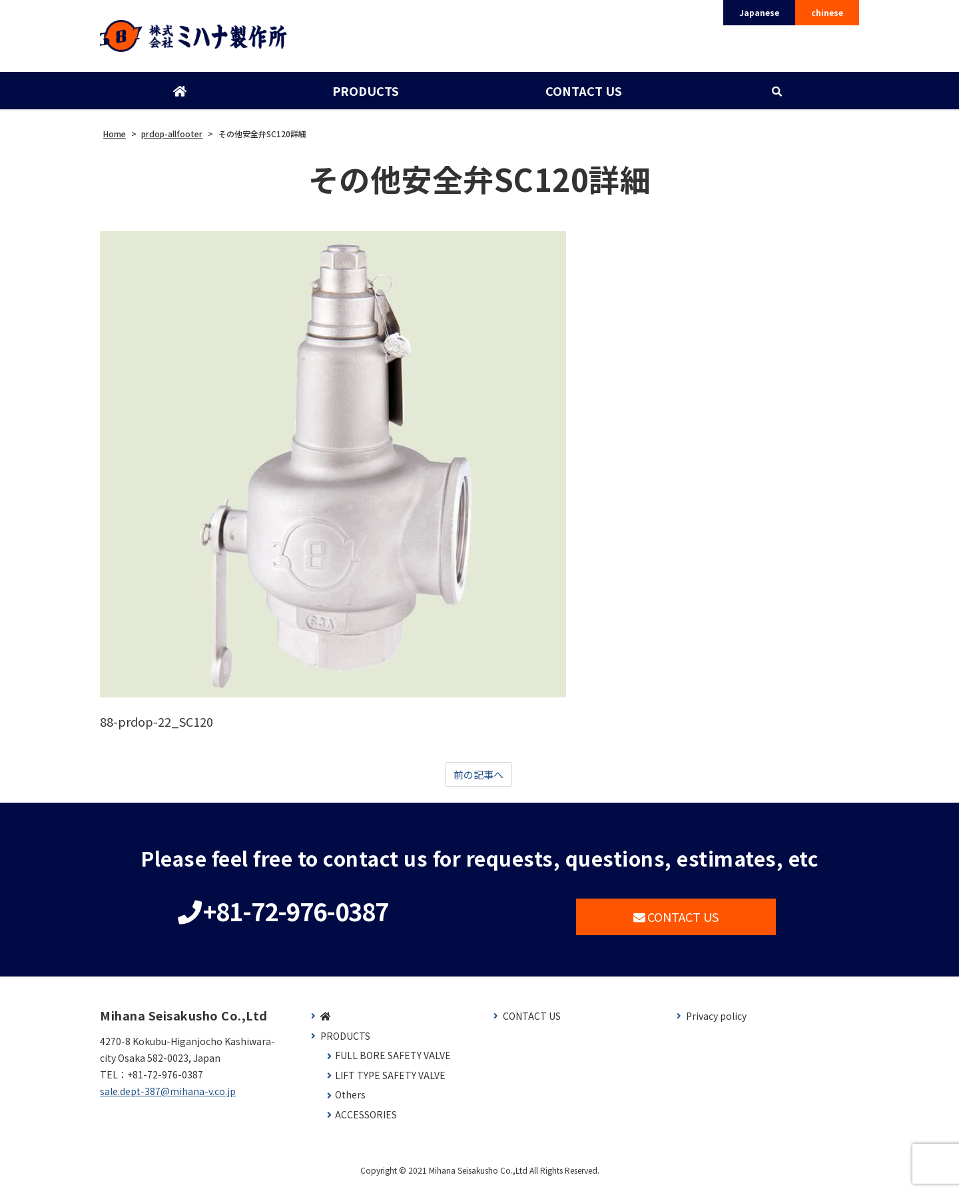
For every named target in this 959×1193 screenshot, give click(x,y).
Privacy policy (716, 1022)
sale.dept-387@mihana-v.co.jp (168, 1097)
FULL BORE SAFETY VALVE (393, 1062)
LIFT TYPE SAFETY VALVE (390, 1082)
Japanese (759, 12)
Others (350, 1101)
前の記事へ (478, 780)
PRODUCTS (365, 95)
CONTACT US (582, 95)
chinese (827, 12)
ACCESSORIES (366, 1121)
